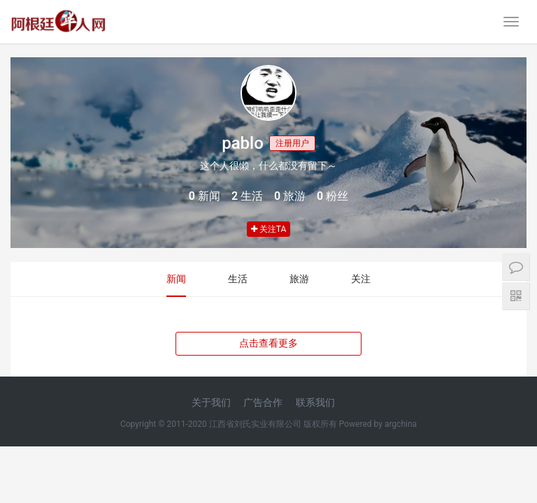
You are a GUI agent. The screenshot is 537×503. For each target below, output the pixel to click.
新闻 (176, 278)
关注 (361, 278)
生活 (238, 278)
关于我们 (211, 402)
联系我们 (315, 402)
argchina (401, 424)
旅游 (299, 278)
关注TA (269, 229)
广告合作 (262, 402)
